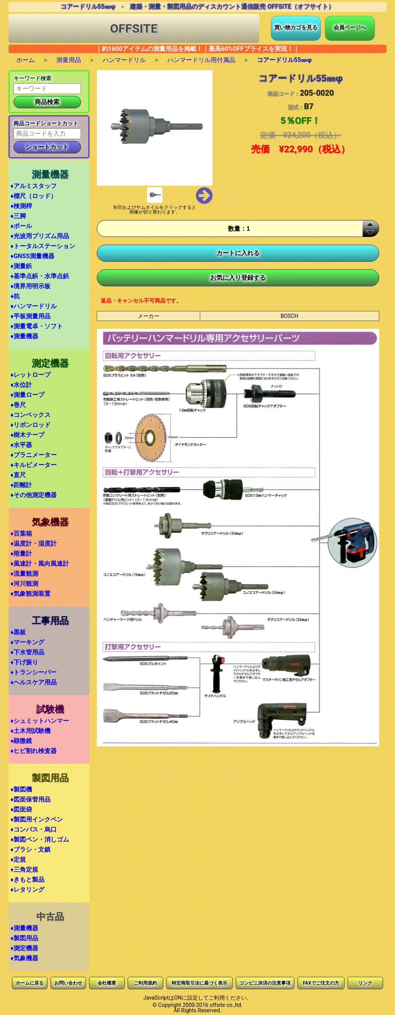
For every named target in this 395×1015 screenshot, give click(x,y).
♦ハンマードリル (33, 306)
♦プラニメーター (33, 455)
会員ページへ (350, 27)
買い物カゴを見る (295, 27)
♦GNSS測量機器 (32, 256)
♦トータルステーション (42, 246)
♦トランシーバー (33, 672)
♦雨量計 (21, 553)
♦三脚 (18, 216)
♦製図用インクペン (36, 819)
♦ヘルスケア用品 (33, 682)
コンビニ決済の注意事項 (265, 983)
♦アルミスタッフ (33, 186)
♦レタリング (27, 889)
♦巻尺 (18, 404)
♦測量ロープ (27, 394)
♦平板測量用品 (30, 316)
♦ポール (21, 226)
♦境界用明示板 (30, 286)
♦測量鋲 (21, 266)
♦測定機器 (24, 948)
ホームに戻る (30, 983)
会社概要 (107, 983)
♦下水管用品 (27, 652)
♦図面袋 (21, 809)
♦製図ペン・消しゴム (39, 839)
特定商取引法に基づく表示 (199, 983)
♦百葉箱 (21, 533)
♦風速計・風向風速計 (39, 563)
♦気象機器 (24, 958)
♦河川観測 (24, 583)
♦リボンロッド (30, 425)
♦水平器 (21, 445)
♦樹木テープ (27, 435)
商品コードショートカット (46, 123)
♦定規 (18, 859)
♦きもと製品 (27, 879)
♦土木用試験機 (30, 730)
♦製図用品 (24, 938)
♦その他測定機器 (33, 495)
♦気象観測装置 (30, 593)
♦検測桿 (21, 206)
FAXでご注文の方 (321, 983)
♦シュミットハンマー (39, 720)
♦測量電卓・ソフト (36, 326)
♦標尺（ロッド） (33, 196)
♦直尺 (18, 475)
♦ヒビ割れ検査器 (33, 751)
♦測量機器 (24, 336)
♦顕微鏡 (21, 740)
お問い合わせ (68, 983)
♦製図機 (21, 789)
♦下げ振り (24, 662)
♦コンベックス (30, 414)
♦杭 (15, 296)
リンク (365, 983)
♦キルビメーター (33, 465)
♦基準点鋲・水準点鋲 (39, 276)
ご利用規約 (145, 983)
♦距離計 (21, 485)
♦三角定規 (24, 869)
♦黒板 (18, 632)
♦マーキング (27, 642)
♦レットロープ (30, 374)
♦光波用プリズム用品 (39, 236)
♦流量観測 (24, 573)
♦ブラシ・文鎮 (30, 849)
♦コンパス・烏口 (33, 829)
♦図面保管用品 (30, 799)
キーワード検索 (32, 78)
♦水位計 (21, 384)
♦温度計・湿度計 (33, 543)
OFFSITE (134, 28)
